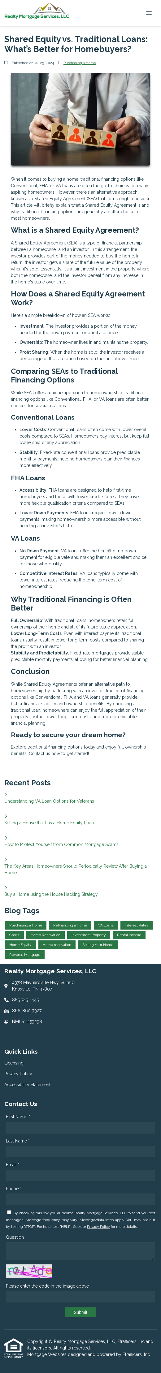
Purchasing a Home (79, 63)
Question (15, 1237)
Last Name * (18, 1140)
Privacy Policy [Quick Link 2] (18, 1073)
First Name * (18, 1116)
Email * (13, 1164)
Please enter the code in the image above (47, 1286)
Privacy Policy (98, 1226)
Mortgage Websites (47, 1354)
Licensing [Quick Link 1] (14, 1062)
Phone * (13, 1188)
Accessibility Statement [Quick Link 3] (27, 1084)
